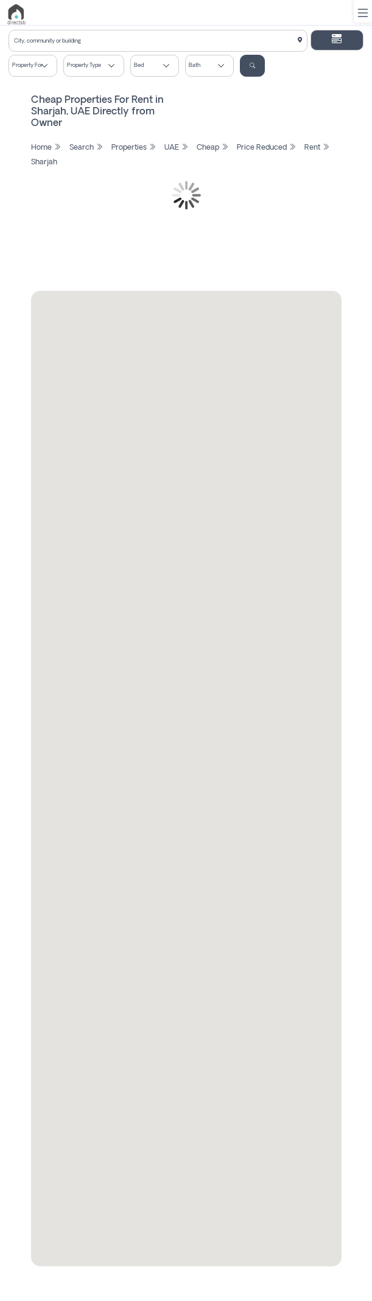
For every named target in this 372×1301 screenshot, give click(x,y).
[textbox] (158, 41)
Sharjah (44, 162)
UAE (176, 148)
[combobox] (158, 41)
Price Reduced (266, 148)
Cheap (212, 148)
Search (86, 148)
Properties (133, 148)
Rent (316, 148)
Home (46, 148)
